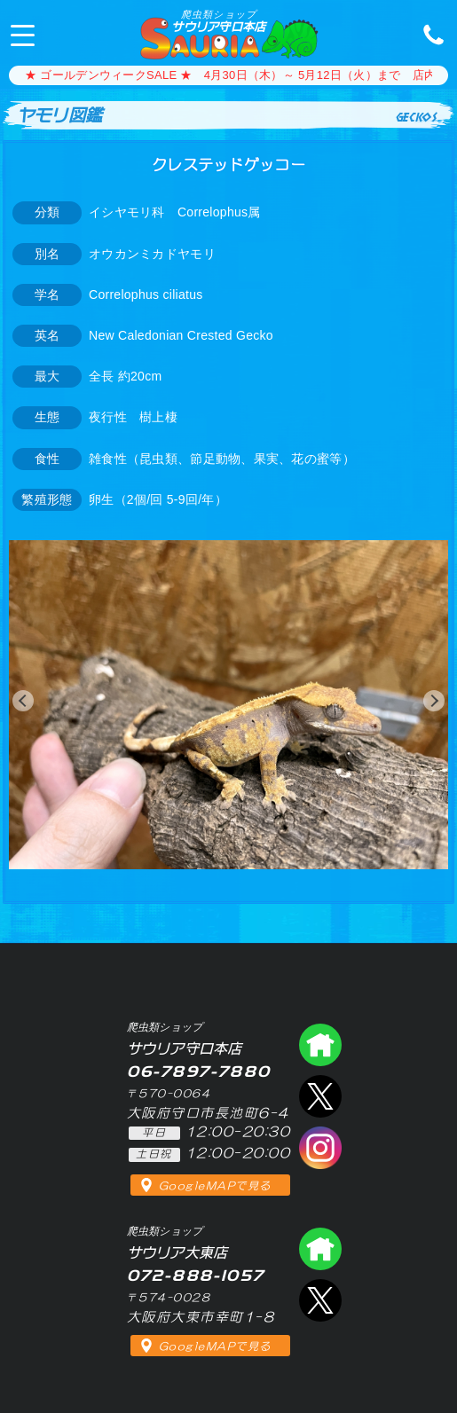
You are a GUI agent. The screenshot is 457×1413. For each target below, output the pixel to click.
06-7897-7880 (428, 33)
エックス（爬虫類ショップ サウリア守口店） (320, 1096)
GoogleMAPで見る (215, 1186)
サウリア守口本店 (218, 21)
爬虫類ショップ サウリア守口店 (320, 1045)
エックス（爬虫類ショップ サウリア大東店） (320, 1300)
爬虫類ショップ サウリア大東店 (320, 1249)
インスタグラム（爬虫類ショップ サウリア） (320, 1147)
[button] (23, 700)
